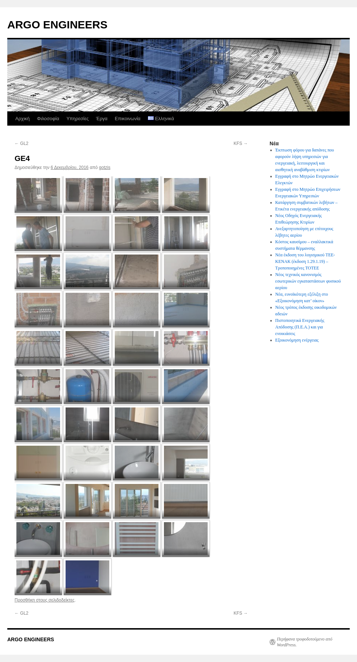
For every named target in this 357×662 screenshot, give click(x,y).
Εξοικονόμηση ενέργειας (297, 340)
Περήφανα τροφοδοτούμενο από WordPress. (304, 642)
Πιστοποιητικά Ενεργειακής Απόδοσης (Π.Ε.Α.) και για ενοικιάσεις (300, 327)
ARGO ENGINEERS (57, 25)
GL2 (21, 143)
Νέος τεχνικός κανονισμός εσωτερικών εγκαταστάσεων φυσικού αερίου (308, 281)
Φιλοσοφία (48, 118)
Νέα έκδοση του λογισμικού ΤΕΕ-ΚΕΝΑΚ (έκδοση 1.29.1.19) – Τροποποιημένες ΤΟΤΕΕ (305, 261)
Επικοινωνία (128, 118)
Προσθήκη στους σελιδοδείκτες (45, 600)
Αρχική (22, 118)
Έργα (101, 118)
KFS (241, 143)
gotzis (104, 167)
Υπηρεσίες (77, 118)
